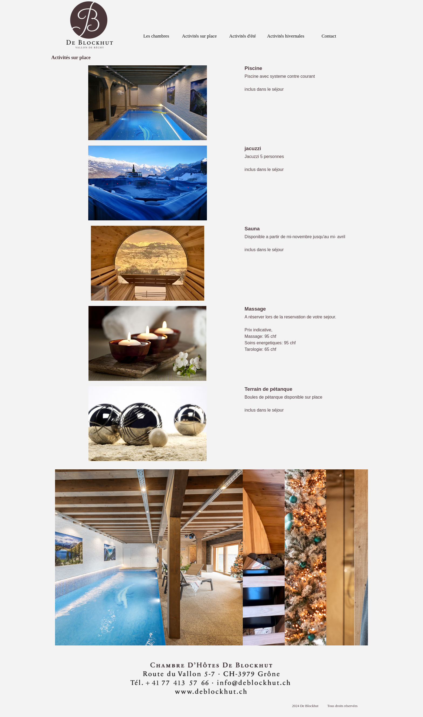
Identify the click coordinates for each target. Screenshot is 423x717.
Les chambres (156, 36)
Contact (329, 36)
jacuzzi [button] (253, 148)
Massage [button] (255, 309)
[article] (211, 103)
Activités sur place (199, 36)
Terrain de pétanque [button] (268, 389)
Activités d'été (242, 36)
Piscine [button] (253, 68)
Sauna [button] (252, 228)
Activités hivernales (285, 36)
